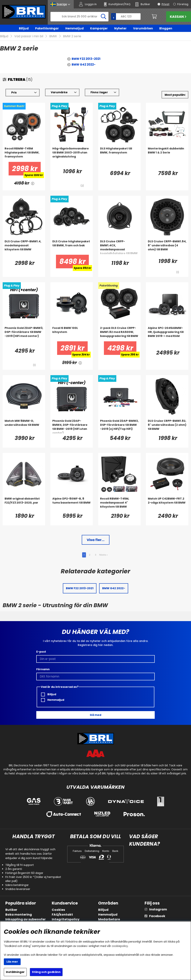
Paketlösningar (47, 28)
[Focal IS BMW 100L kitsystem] (71, 334)
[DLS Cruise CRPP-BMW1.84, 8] (167, 247)
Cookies (58, 910)
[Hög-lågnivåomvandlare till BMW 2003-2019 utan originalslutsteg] (71, 154)
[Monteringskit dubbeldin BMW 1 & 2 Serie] (167, 154)
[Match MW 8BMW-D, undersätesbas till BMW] (24, 426)
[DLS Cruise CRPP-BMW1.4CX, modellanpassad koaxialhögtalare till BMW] (119, 247)
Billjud (24, 28)
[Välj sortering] (175, 95)
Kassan (178, 16)
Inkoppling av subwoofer (25, 919)
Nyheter (120, 28)
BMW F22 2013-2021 (86, 59)
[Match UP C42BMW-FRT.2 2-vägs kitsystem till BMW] (167, 504)
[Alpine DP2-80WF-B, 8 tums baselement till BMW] (71, 504)
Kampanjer (99, 28)
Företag (182, 4)
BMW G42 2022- (84, 65)
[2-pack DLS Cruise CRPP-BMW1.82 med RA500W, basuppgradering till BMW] (119, 334)
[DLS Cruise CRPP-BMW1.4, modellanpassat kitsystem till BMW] (24, 247)
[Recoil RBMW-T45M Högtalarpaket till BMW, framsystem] (24, 154)
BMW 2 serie (72, 36)
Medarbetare (109, 919)
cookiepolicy (120, 946)
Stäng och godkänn (46, 972)
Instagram (158, 909)
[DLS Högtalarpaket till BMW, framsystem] (119, 154)
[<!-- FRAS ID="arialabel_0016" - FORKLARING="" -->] (32, 183)
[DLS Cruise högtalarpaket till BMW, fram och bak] (71, 247)
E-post (41, 652)
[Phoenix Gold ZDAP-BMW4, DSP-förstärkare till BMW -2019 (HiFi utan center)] (71, 426)
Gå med (95, 715)
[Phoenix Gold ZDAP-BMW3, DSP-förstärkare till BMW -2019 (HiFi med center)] (24, 334)
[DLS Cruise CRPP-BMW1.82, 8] (167, 426)
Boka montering (18, 914)
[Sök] (79, 16)
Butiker (11, 910)
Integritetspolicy (65, 919)
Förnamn (43, 669)
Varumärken (143, 28)
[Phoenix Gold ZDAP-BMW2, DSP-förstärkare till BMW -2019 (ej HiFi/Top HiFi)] (119, 426)
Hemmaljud (74, 28)
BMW (53, 36)
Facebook (157, 916)
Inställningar (15, 972)
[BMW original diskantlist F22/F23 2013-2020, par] (24, 504)
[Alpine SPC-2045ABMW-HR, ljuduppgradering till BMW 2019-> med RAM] (167, 334)
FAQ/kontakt (62, 914)
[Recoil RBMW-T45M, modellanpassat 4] (119, 504)
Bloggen (165, 28)
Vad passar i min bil (28, 36)
